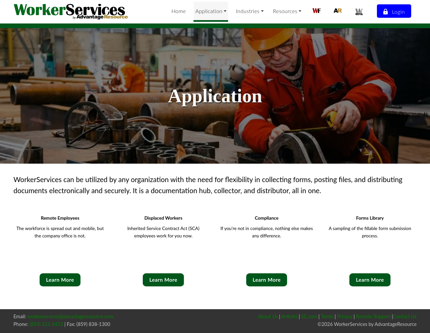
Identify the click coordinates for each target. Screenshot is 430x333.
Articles (290, 316)
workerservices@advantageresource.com (70, 316)
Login (393, 11)
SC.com (309, 316)
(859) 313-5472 (46, 324)
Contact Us (405, 316)
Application (208, 11)
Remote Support (373, 316)
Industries (247, 11)
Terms (327, 316)
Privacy (344, 316)
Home (178, 11)
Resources (285, 11)
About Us (268, 316)
